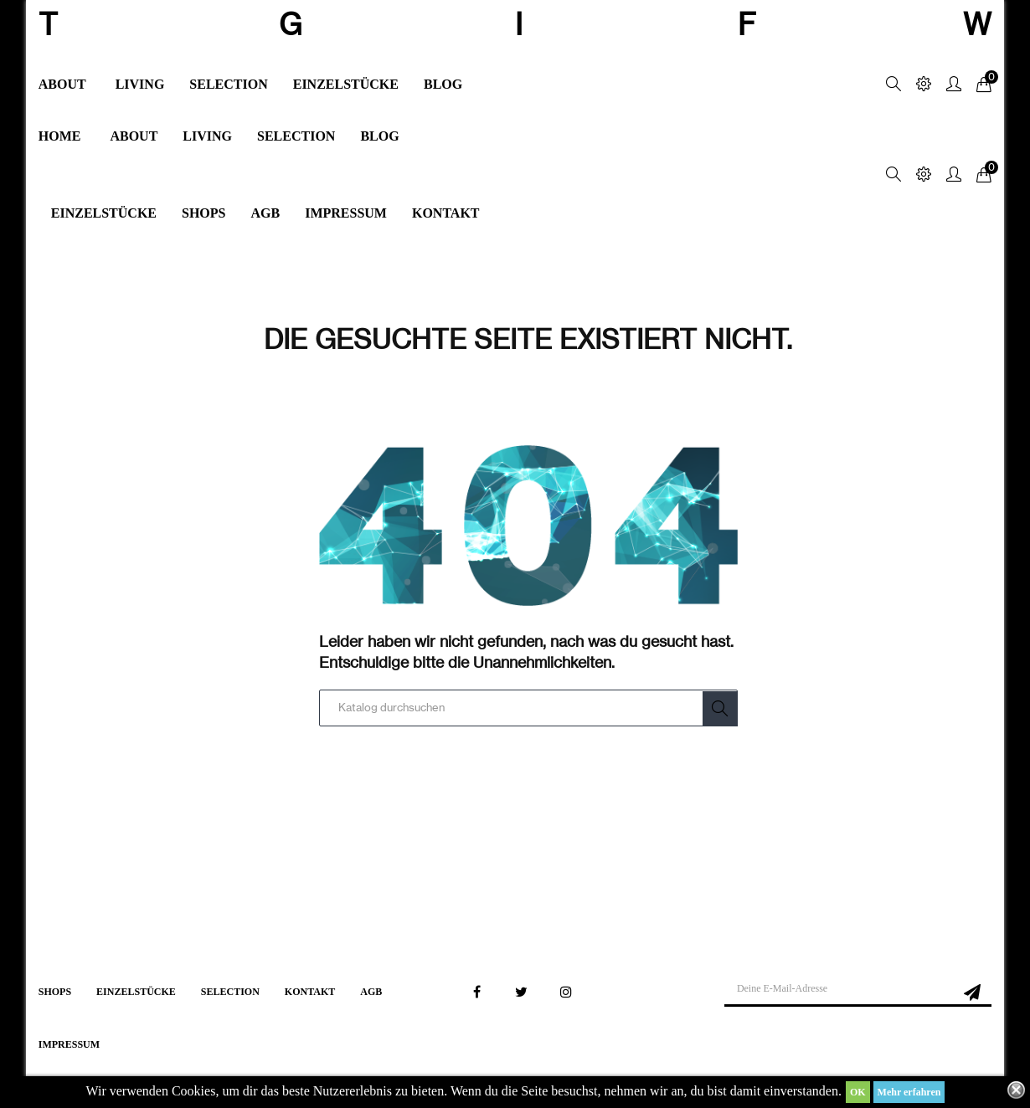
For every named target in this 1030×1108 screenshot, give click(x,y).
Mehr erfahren (909, 1092)
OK (858, 1092)
